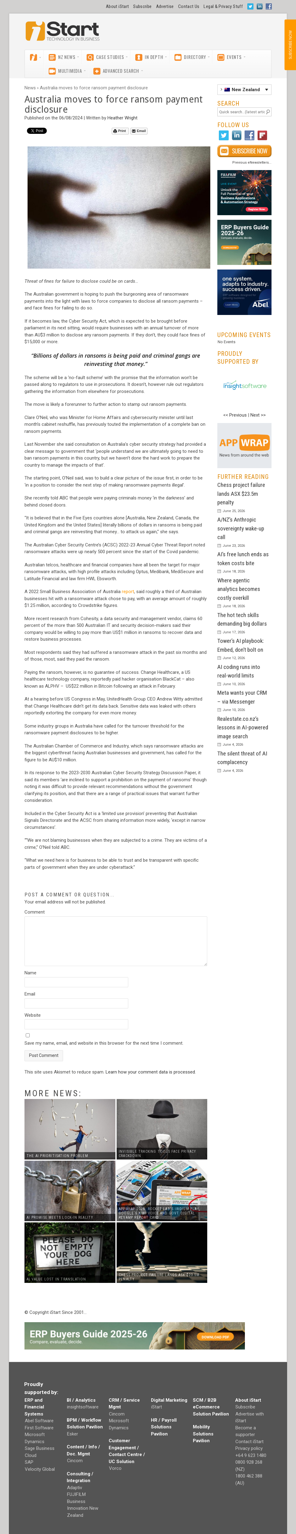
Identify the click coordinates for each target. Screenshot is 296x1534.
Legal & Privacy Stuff (223, 6)
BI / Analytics (81, 1400)
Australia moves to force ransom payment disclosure (94, 88)
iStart (156, 1407)
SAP (29, 1462)
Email (139, 131)
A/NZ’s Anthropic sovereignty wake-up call (240, 528)
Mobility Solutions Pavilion (203, 1433)
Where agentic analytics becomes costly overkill (238, 589)
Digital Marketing (169, 1400)
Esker (72, 1434)
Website (32, 1015)
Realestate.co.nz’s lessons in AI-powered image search (242, 727)
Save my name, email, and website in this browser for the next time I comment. (103, 1043)
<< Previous (235, 415)
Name (30, 973)
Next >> (258, 415)
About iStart (117, 6)
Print (119, 131)
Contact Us (189, 6)
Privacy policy (249, 1448)
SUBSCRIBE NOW (290, 44)
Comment (34, 912)
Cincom (75, 1460)
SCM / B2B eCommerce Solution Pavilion (211, 1407)
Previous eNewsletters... (252, 163)
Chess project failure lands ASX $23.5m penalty (241, 493)
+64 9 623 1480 (250, 1455)
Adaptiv (74, 1487)
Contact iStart (249, 1441)
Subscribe (142, 6)
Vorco (115, 1468)
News (30, 88)
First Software (39, 1428)
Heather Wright (122, 118)
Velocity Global (40, 1469)
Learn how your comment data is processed (150, 1072)
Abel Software (39, 1420)
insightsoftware (83, 1407)
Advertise (165, 6)
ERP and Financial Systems (34, 1407)
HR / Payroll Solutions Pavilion (164, 1427)
